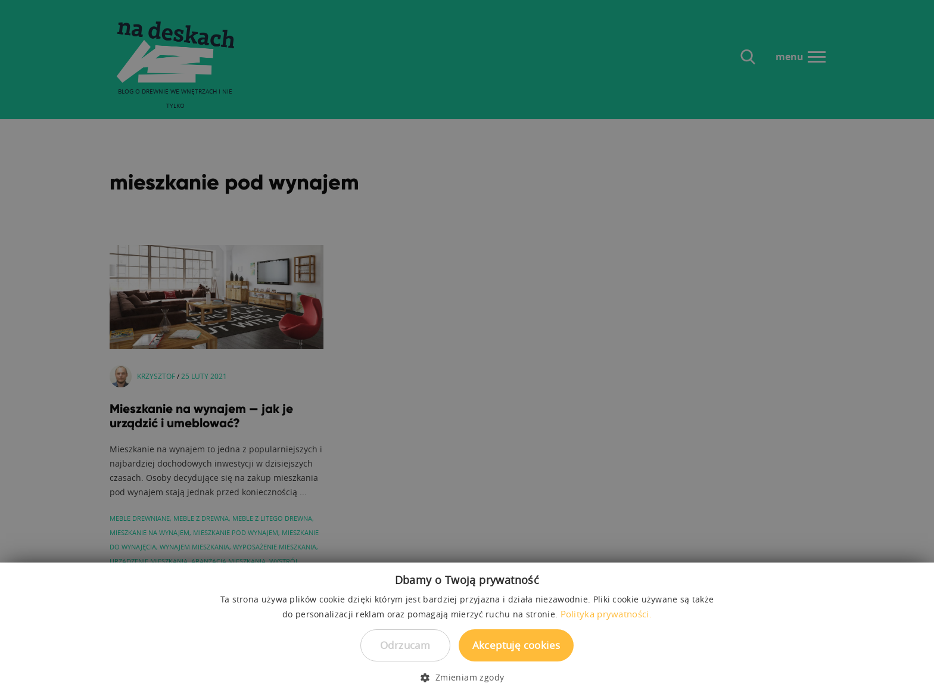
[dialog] (467, 349)
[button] (466, 677)
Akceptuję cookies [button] (516, 645)
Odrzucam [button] (405, 645)
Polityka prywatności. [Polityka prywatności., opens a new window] (606, 614)
